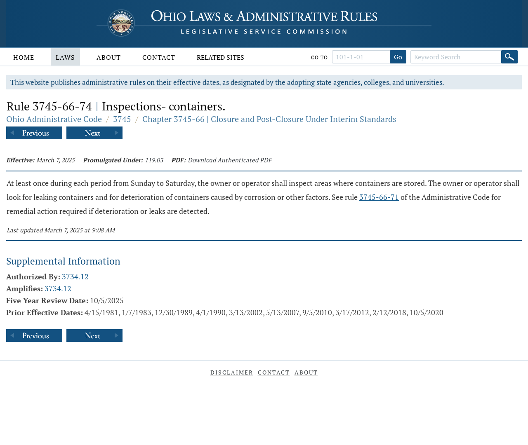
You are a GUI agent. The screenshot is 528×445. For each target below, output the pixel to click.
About (109, 57)
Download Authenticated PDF (229, 160)
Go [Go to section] (398, 56)
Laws (65, 57)
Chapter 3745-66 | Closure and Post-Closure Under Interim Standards (269, 118)
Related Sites (220, 57)
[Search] (509, 56)
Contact (158, 57)
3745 (122, 118)
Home (23, 57)
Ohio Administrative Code (54, 118)
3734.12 (75, 276)
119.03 (154, 160)
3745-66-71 (379, 197)
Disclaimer (231, 372)
